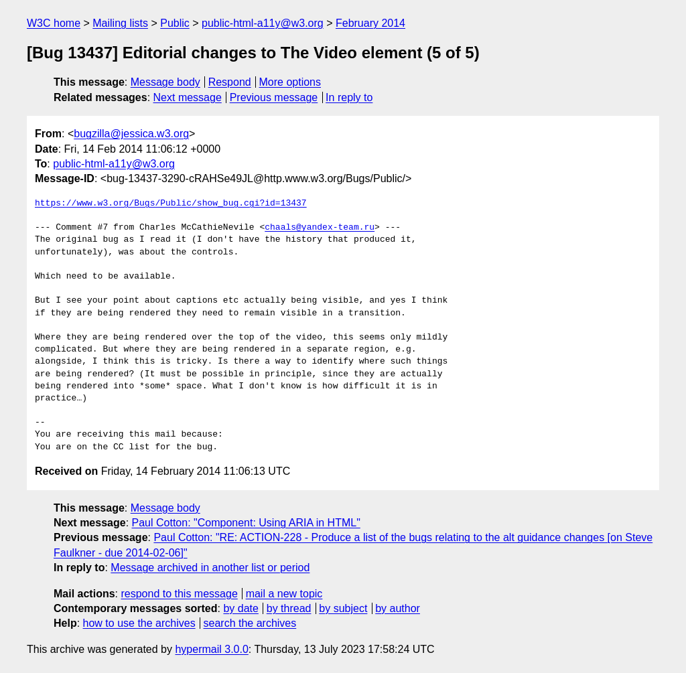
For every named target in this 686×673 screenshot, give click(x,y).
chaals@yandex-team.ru (319, 228)
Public (175, 23)
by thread (289, 608)
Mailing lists (120, 23)
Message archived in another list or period (210, 567)
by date (240, 608)
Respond (229, 82)
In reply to (349, 97)
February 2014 (370, 23)
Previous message (274, 97)
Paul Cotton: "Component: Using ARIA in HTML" (246, 522)
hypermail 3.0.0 (211, 649)
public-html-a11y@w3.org (263, 23)
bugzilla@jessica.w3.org (131, 133)
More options (290, 82)
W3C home (53, 23)
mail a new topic (284, 593)
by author (397, 608)
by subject (343, 608)
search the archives (250, 623)
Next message (187, 97)
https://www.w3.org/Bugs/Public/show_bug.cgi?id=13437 (171, 204)
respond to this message (179, 593)
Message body (165, 82)
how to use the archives (139, 623)
